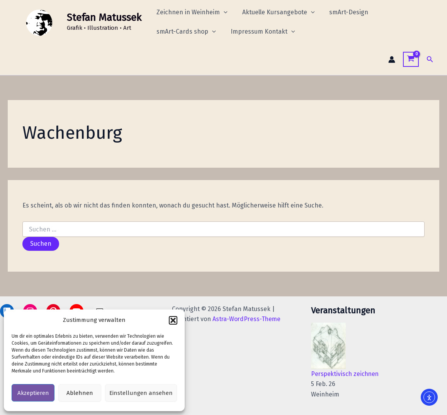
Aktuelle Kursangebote (275, 12)
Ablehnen (79, 392)
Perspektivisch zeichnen (346, 374)
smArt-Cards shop (185, 31)
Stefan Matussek (104, 18)
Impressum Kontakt (259, 31)
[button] (173, 320)
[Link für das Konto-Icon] (391, 59)
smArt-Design (342, 12)
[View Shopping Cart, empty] (411, 59)
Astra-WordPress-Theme (246, 319)
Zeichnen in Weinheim (190, 12)
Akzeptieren (33, 392)
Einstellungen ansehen (141, 392)
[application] (222, 12)
